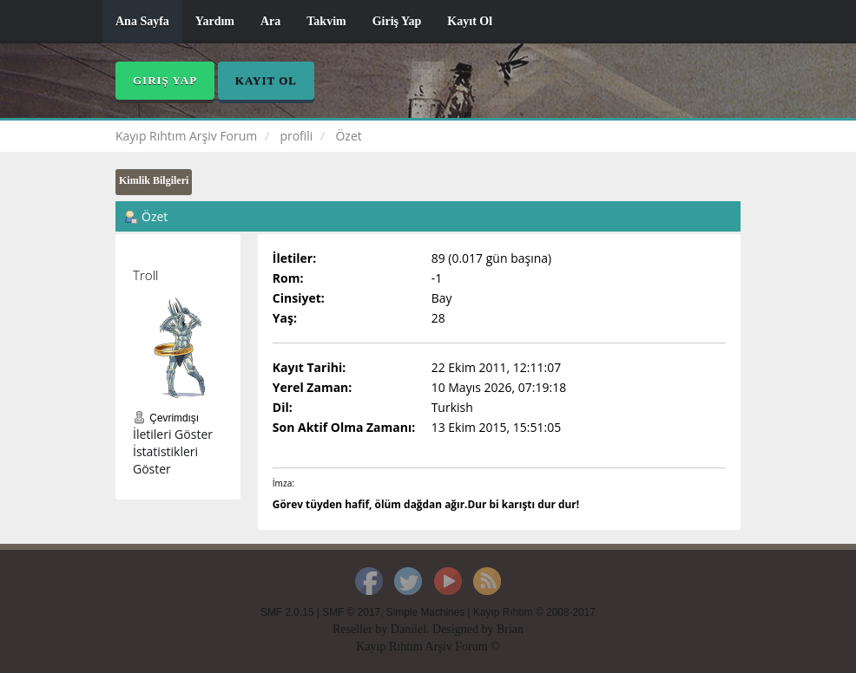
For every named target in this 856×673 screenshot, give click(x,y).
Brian (510, 629)
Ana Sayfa (142, 21)
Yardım (214, 21)
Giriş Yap (397, 21)
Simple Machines (425, 612)
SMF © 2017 (351, 612)
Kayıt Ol (469, 21)
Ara (270, 21)
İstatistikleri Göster (165, 460)
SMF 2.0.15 (286, 612)
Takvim (326, 21)
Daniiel (408, 629)
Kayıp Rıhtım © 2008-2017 (534, 612)
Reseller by (362, 629)
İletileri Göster (173, 434)
